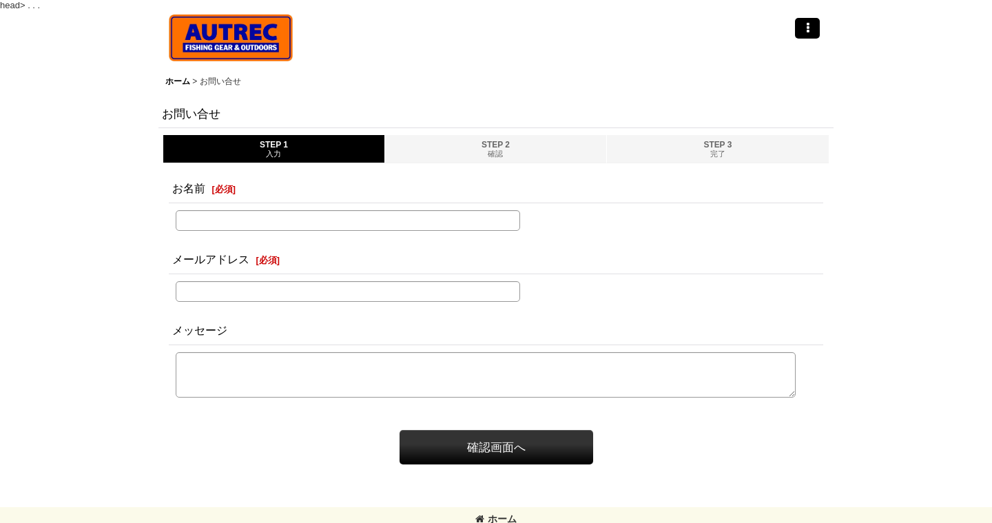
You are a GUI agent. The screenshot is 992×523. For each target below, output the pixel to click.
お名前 (188, 188)
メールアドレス (210, 259)
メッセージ (199, 330)
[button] (807, 28)
